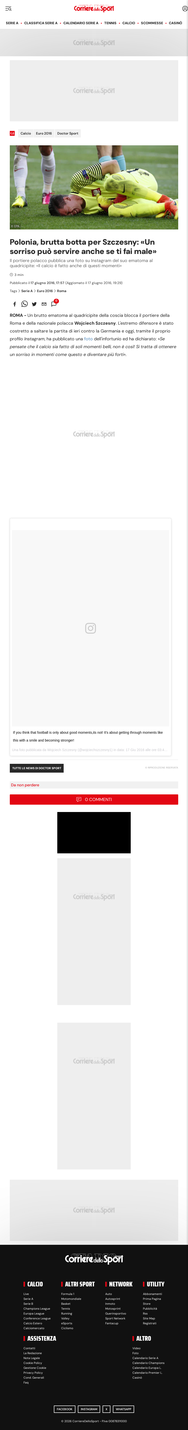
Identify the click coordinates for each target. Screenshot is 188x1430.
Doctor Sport (67, 133)
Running (66, 1314)
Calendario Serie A (80, 23)
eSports (66, 1323)
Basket (65, 1304)
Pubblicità (150, 1309)
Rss (145, 1314)
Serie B (28, 1304)
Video (136, 1348)
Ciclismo (67, 1328)
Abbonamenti (152, 1294)
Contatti (29, 1348)
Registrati (149, 1323)
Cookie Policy (33, 1363)
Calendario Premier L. (147, 1373)
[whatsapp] (24, 304)
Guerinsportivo (115, 1314)
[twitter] (34, 304)
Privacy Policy (33, 1373)
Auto (108, 1294)
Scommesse (152, 23)
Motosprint (113, 1309)
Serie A (12, 23)
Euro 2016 (44, 133)
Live (26, 1294)
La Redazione (33, 1353)
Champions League (37, 1309)
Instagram (89, 1409)
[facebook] (15, 304)
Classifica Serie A (41, 23)
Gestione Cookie (35, 1368)
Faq (26, 1382)
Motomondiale (71, 1299)
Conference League (37, 1318)
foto (88, 339)
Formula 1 (67, 1294)
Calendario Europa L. (146, 1368)
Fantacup (111, 1323)
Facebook (64, 1409)
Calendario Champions (148, 1363)
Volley (65, 1318)
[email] (44, 304)
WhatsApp (123, 1409)
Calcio (128, 23)
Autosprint (112, 1299)
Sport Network (115, 1318)
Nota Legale (32, 1358)
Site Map (149, 1318)
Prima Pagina (152, 1299)
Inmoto (110, 1304)
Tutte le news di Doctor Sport (36, 768)
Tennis (110, 23)
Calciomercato (34, 1328)
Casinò (175, 23)
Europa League (34, 1314)
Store (147, 1304)
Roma (60, 291)
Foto (135, 1353)
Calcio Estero (33, 1323)
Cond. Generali (34, 1378)
